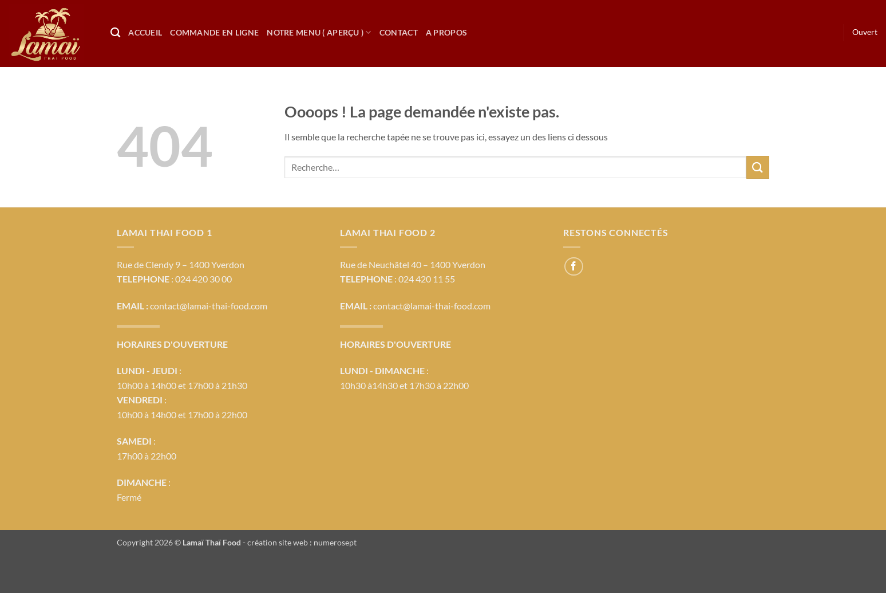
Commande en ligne (214, 32)
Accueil (145, 32)
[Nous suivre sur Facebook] (573, 266)
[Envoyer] (757, 167)
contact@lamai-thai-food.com (208, 305)
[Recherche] (115, 33)
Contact (398, 32)
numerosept (335, 542)
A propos (446, 32)
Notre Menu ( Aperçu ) (319, 32)
